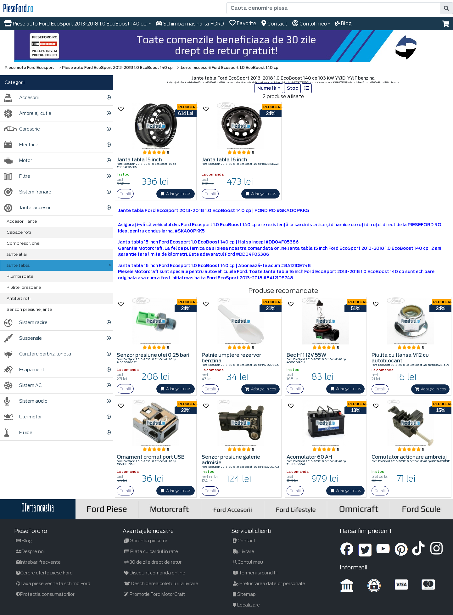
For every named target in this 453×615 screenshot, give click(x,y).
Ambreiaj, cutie (27, 113)
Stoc (292, 88)
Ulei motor (23, 416)
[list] (307, 88)
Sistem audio (26, 401)
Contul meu (248, 562)
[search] (446, 8)
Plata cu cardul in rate (151, 551)
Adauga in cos (175, 193)
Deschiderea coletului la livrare (161, 583)
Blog (24, 540)
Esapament (24, 369)
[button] (446, 24)
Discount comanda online (154, 572)
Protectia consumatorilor (45, 594)
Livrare (243, 551)
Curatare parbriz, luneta (37, 354)
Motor (18, 160)
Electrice (21, 144)
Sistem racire (26, 322)
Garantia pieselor (145, 540)
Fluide (18, 432)
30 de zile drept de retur (153, 562)
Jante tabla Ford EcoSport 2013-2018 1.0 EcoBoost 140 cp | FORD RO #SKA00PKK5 (213, 210)
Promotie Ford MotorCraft (154, 594)
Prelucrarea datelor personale (269, 583)
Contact (244, 540)
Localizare (246, 604)
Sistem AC (23, 385)
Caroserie (22, 129)
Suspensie (23, 338)
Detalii (125, 193)
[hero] (226, 46)
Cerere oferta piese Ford (44, 572)
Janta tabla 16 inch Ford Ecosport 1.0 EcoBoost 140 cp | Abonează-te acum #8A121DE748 (214, 265)
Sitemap (244, 594)
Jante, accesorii (28, 207)
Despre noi (30, 551)
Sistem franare (27, 192)
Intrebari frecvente (38, 562)
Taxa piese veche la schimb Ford (53, 583)
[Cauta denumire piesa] (333, 8)
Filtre (17, 176)
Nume (267, 88)
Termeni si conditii (255, 572)
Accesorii (21, 97)
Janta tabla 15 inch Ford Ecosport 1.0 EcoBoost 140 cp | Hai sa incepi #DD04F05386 (208, 242)
